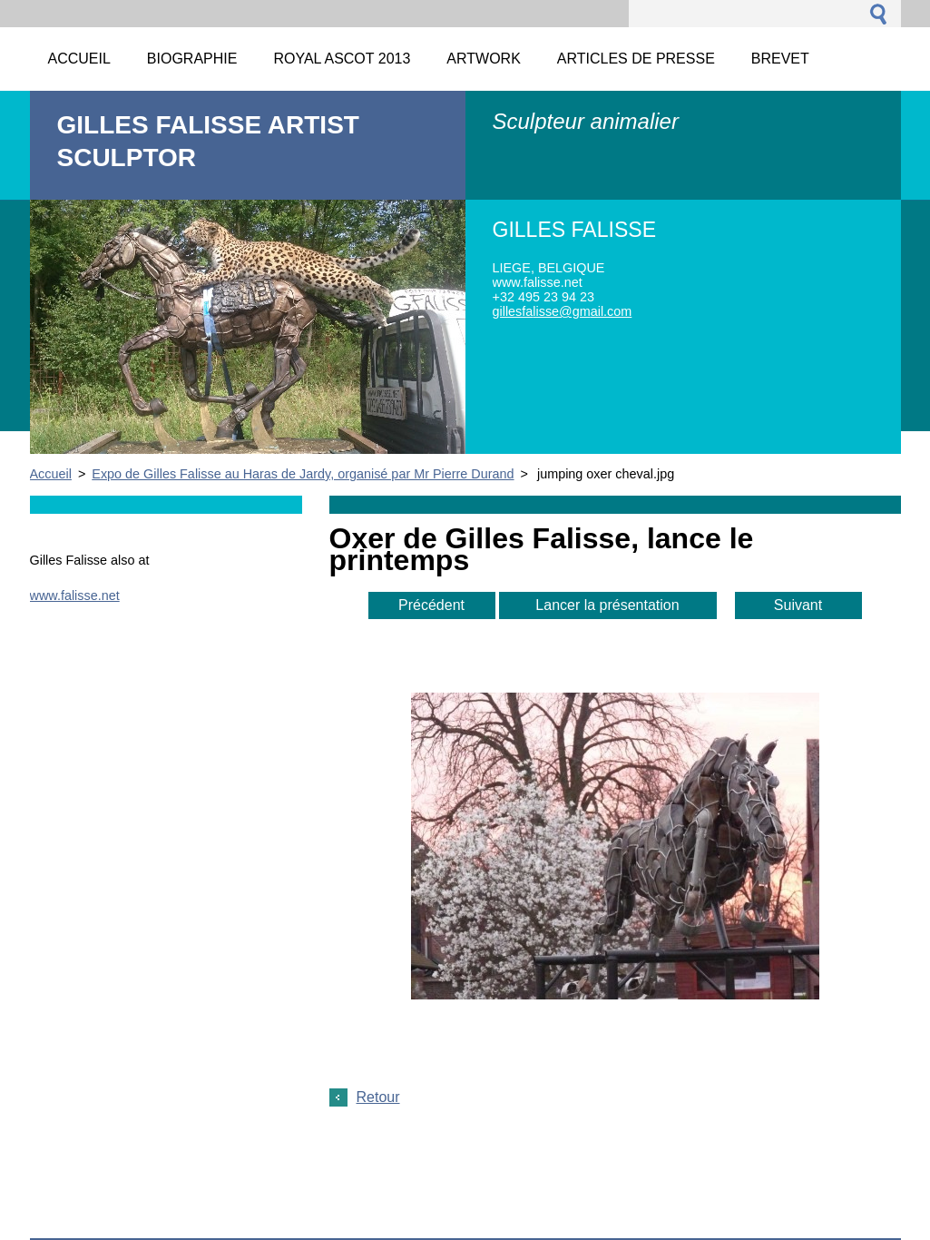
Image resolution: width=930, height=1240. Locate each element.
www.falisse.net (75, 595)
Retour (378, 1097)
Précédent (431, 605)
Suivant (798, 605)
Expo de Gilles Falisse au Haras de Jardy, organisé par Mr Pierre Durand (303, 474)
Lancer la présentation (607, 605)
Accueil (51, 474)
